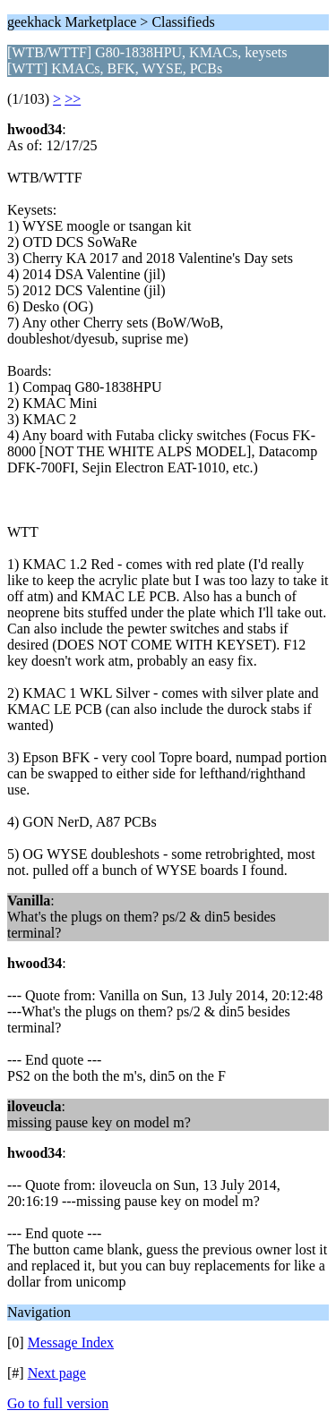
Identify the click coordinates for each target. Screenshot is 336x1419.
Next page (57, 1373)
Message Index (71, 1342)
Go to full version (57, 1403)
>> (73, 98)
